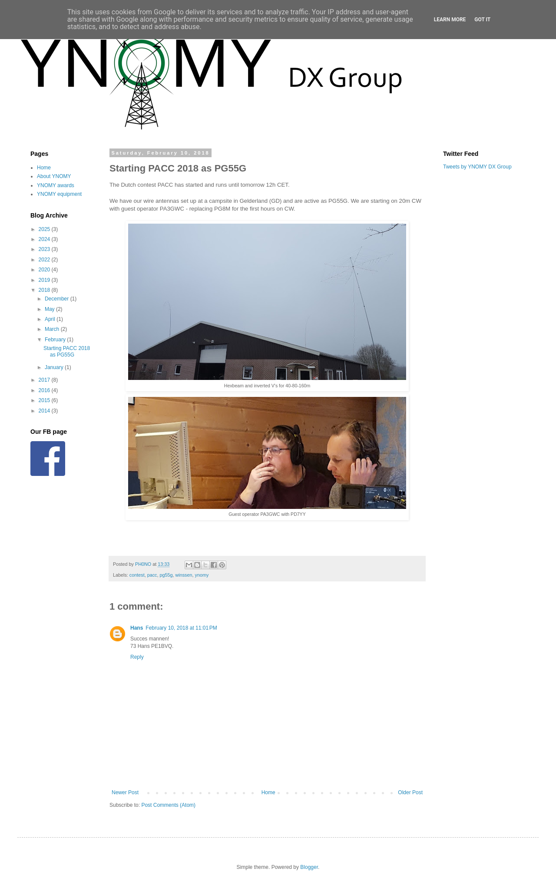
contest (137, 575)
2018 (45, 290)
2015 (45, 400)
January (55, 367)
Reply (137, 657)
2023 (45, 249)
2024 (45, 239)
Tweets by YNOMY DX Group (477, 167)
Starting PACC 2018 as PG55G (66, 351)
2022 (45, 260)
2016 (45, 390)
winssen (183, 575)
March (53, 329)
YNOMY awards (55, 185)
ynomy (202, 575)
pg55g (165, 575)
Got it (482, 20)
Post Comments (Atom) (168, 805)
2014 (45, 411)
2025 (45, 229)
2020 (45, 270)
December (57, 299)
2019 (45, 280)
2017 (45, 380)
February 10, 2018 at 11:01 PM (181, 628)
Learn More (450, 20)
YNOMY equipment (59, 194)
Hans (136, 628)
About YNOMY (54, 176)
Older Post (410, 792)
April (50, 319)
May (50, 309)
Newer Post (125, 792)
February (56, 340)
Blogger (309, 867)
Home (268, 792)
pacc (152, 575)
